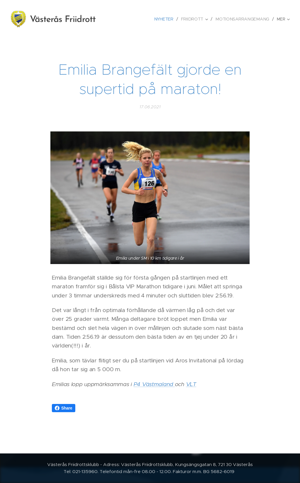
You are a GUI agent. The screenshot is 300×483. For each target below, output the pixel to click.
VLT (191, 384)
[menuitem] (167, 19)
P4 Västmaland (154, 384)
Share (63, 408)
